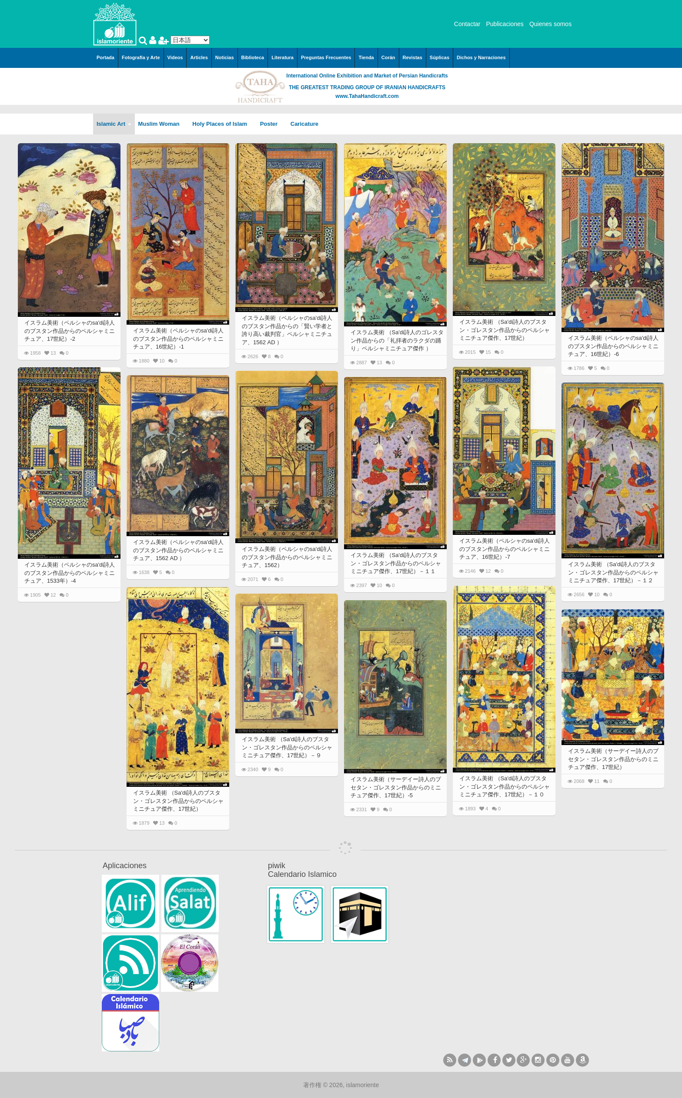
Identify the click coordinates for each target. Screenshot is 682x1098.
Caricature (304, 124)
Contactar (467, 23)
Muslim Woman (162, 124)
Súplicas (439, 57)
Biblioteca (252, 57)
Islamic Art (114, 124)
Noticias (224, 57)
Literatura (282, 57)
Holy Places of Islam (222, 124)
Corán (388, 57)
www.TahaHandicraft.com (366, 96)
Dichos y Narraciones (481, 57)
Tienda (366, 57)
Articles (198, 57)
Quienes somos (550, 23)
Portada (105, 57)
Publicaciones (504, 23)
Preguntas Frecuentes (326, 57)
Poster (272, 124)
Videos (175, 57)
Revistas (412, 57)
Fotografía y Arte (141, 57)
